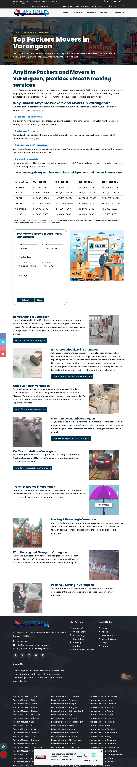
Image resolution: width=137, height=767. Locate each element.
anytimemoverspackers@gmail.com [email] (32, 648)
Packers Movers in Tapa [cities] (24, 736)
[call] (85, 755)
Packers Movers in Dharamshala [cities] (66, 740)
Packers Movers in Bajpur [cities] (63, 743)
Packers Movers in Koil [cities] (23, 721)
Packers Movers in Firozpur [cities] (102, 721)
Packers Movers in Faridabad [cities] (64, 700)
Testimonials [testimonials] (108, 635)
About (77, 12)
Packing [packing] (77, 642)
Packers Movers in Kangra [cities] (25, 754)
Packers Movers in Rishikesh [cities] (64, 725)
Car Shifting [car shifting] (78, 635)
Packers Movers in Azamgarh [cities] (26, 714)
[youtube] (115, 1)
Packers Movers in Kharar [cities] (25, 703)
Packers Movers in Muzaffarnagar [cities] (67, 721)
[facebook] (104, 1)
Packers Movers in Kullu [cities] (24, 700)
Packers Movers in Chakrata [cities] (102, 740)
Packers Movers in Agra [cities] (62, 714)
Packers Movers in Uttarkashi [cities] (103, 696)
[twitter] (107, 1)
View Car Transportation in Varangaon (33, 468)
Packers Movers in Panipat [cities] (101, 718)
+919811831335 (102, 6)
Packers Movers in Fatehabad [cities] (65, 736)
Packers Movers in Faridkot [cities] (25, 751)
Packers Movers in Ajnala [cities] (101, 711)
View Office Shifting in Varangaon (30, 409)
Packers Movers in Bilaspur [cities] (25, 711)
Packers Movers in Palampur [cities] (64, 732)
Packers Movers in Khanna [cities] (63, 729)
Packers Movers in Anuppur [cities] (26, 758)
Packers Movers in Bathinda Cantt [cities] (67, 711)
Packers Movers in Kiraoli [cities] (101, 700)
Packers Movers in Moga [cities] (100, 736)
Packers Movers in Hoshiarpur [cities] (65, 747)
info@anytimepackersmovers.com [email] (79, 6)
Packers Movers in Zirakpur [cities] (102, 707)
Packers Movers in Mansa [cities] (101, 765)
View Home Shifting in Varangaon (30, 340)
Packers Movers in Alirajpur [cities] (63, 703)
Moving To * (46, 262)
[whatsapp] (92, 755)
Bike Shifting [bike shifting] (78, 639)
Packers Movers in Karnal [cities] (25, 761)
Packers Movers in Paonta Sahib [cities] (28, 747)
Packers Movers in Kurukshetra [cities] (65, 696)
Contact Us (118, 12)
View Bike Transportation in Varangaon (71, 438)
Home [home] (105, 628)
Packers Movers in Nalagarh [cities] (64, 707)
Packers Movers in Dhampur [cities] (26, 740)
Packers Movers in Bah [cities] (23, 765)
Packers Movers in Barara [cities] (25, 725)
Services (90, 12)
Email (19, 253)
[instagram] (111, 1)
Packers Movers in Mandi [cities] (101, 725)
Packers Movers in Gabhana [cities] (102, 703)
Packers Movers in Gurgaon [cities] (102, 714)
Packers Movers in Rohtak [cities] (25, 696)
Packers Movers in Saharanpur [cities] (65, 718)
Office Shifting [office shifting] (79, 631)
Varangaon (43, 32)
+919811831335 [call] (21, 641)
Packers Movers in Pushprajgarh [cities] (66, 765)
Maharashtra (29, 32)
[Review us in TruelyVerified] (119, 1)
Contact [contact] (106, 646)
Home (65, 12)
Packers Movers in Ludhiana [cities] (26, 718)
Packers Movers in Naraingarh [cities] (103, 732)
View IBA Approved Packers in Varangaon (72, 376)
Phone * (45, 244)
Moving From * (22, 262)
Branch (103, 12)
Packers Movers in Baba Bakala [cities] (104, 747)
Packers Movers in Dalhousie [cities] (102, 729)
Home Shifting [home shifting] (79, 628)
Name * (20, 244)
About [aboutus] (105, 631)
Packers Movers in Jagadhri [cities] (26, 732)
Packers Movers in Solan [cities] (24, 743)
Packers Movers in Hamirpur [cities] (102, 743)
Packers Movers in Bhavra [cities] (25, 729)
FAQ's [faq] (104, 642)
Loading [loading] (76, 646)
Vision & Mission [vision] (109, 639)
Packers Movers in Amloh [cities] (25, 707)
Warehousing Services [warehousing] (83, 649)
